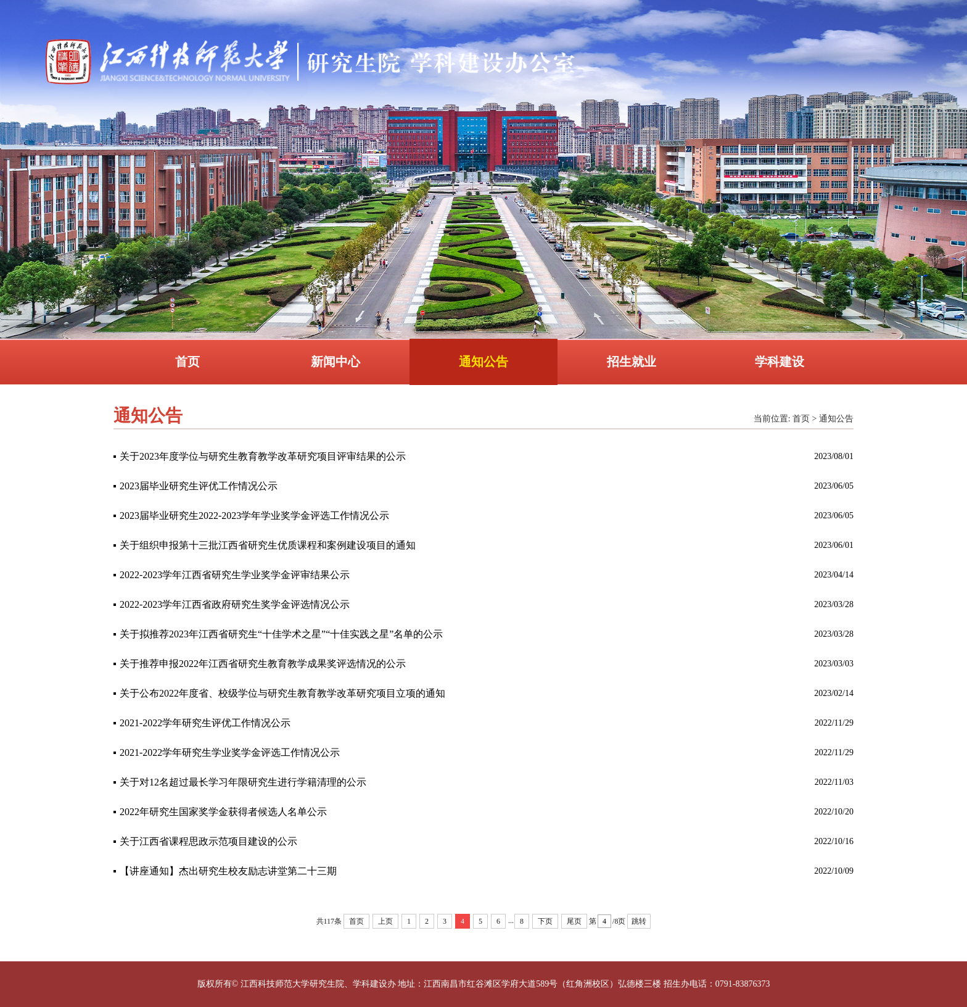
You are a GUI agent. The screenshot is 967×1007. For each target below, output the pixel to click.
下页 (545, 921)
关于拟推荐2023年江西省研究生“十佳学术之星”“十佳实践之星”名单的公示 (281, 634)
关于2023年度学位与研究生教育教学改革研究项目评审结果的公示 (263, 456)
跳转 (639, 921)
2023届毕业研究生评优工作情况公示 (199, 486)
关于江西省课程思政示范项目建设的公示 (208, 841)
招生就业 (631, 361)
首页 (187, 361)
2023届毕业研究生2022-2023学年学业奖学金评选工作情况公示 (254, 515)
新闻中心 (335, 361)
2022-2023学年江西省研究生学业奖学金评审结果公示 (235, 575)
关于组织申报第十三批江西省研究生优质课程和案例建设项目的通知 (268, 545)
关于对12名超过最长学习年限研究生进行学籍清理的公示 (243, 782)
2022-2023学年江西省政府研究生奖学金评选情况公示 (235, 604)
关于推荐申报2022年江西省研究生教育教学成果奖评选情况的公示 (263, 663)
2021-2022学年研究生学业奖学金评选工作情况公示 (230, 752)
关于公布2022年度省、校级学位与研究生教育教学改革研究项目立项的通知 (282, 693)
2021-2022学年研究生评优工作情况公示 (205, 723)
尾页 (574, 921)
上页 (385, 921)
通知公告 (483, 361)
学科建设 (779, 361)
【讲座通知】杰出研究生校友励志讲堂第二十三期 (228, 871)
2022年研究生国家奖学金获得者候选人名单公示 (223, 811)
